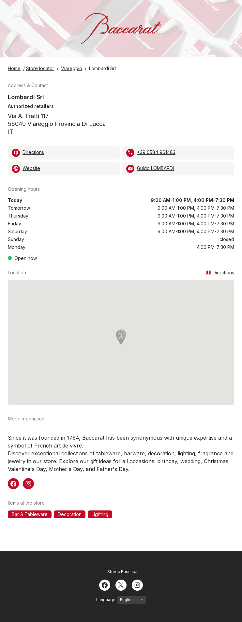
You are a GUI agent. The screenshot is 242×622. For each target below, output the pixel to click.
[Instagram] (137, 584)
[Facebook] (104, 584)
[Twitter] (121, 584)
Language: (121, 600)
